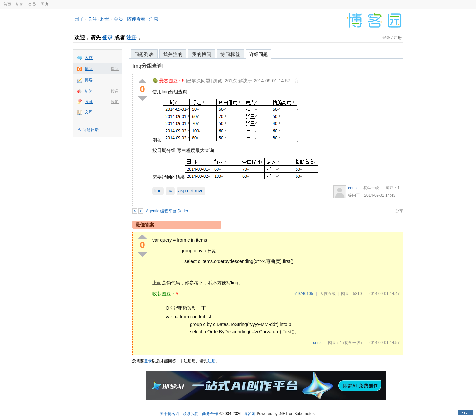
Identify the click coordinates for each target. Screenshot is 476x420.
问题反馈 (91, 129)
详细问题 (258, 54)
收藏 (89, 101)
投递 (115, 91)
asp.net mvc (190, 190)
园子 (79, 18)
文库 (89, 112)
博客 (89, 80)
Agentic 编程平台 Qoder (167, 211)
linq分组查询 (147, 66)
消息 (153, 18)
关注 (92, 18)
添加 (115, 101)
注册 (131, 37)
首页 (7, 4)
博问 (89, 68)
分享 (399, 211)
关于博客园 (169, 413)
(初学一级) (352, 342)
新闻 (19, 4)
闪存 (89, 57)
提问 (115, 68)
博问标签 (230, 54)
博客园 (249, 413)
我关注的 (173, 54)
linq (158, 190)
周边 (44, 4)
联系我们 (191, 413)
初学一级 (371, 188)
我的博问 (202, 54)
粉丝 (105, 18)
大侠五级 (328, 293)
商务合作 (210, 413)
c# (170, 190)
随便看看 (136, 18)
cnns (352, 188)
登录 (107, 37)
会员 (32, 4)
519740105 (303, 293)
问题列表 (144, 54)
